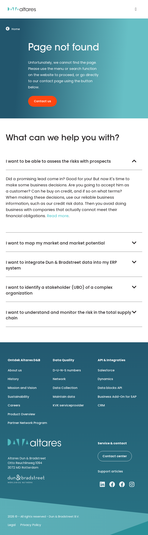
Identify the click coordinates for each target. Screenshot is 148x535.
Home (15, 29)
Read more (58, 216)
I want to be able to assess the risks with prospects (58, 161)
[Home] (7, 28)
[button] (136, 9)
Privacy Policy (30, 525)
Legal (12, 525)
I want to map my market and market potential (55, 243)
